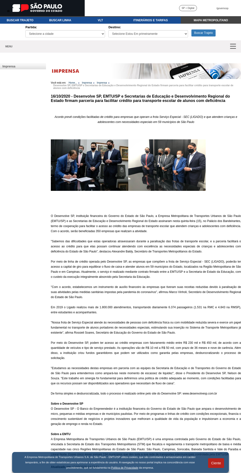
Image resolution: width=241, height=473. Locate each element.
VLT (100, 20)
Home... (72, 82)
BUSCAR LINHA (60, 20)
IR (8, 11)
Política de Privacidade (124, 467)
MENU (8, 46)
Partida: (31, 27)
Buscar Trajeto (203, 33)
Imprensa (8, 66)
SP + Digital (188, 8)
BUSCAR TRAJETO (20, 20)
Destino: (114, 27)
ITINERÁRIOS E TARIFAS (150, 20)
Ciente (216, 463)
